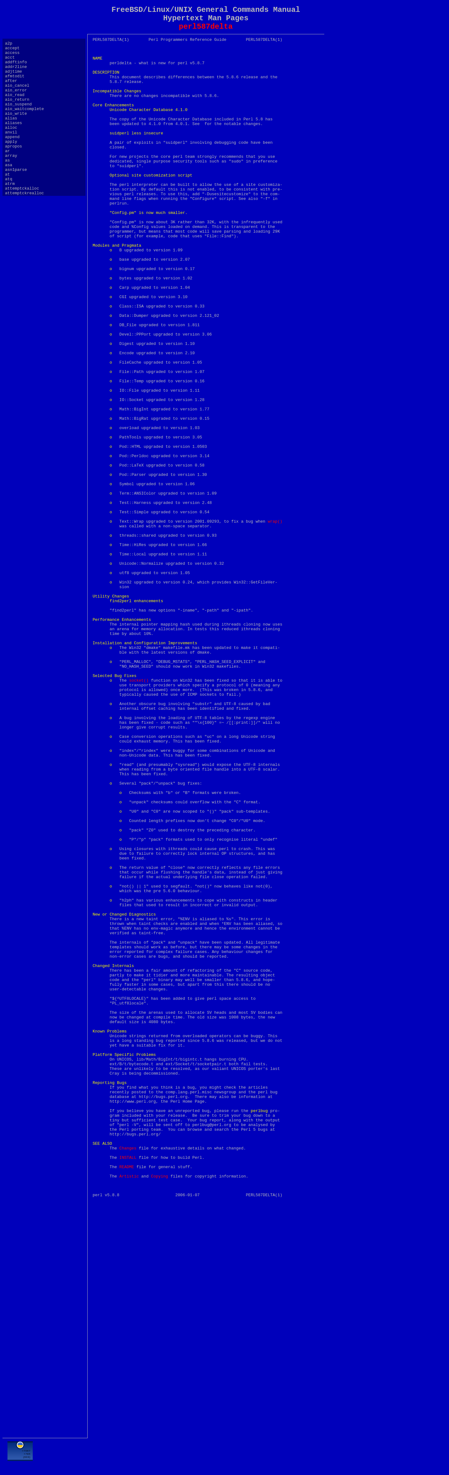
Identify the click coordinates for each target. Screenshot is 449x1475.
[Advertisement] (205, 1455)
